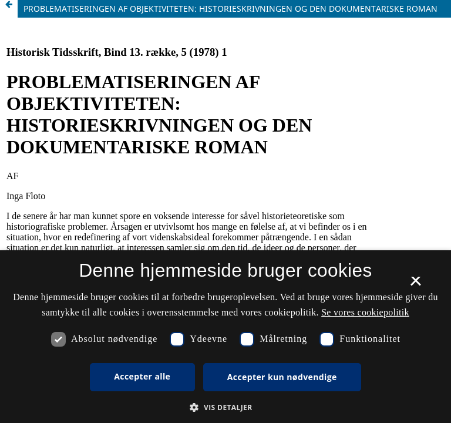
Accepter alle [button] (142, 376)
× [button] (415, 285)
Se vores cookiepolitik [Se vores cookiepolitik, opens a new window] (365, 312)
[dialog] (225, 336)
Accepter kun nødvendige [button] (282, 376)
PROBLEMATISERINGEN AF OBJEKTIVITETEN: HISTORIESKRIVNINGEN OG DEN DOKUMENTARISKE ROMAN (230, 8)
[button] (225, 407)
